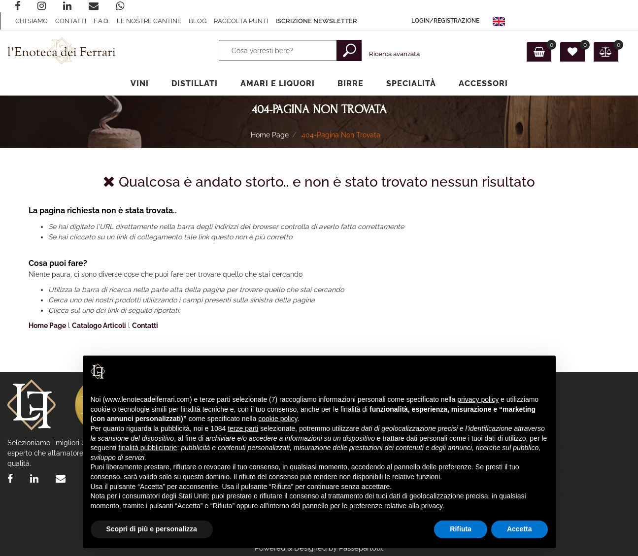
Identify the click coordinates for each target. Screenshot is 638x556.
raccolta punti (241, 21)
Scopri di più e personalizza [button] (151, 529)
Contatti (70, 21)
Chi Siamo (31, 21)
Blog (197, 21)
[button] (445, 21)
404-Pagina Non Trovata (341, 135)
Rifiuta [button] (460, 529)
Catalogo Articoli (99, 325)
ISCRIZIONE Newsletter (316, 21)
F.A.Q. (101, 21)
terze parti (243, 428)
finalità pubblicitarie (147, 448)
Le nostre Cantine (149, 21)
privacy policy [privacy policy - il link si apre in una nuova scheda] (478, 399)
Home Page (270, 135)
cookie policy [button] (277, 419)
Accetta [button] (519, 529)
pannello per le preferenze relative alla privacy (372, 506)
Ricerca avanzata (394, 54)
